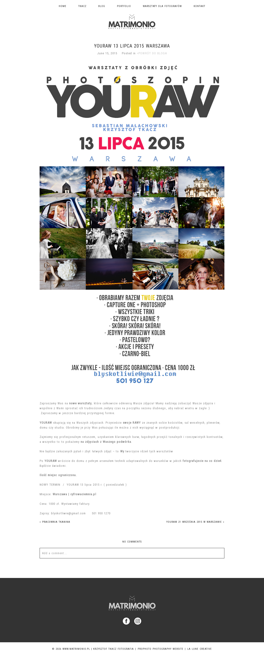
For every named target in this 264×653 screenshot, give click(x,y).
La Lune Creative (199, 648)
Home (62, 6)
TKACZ (82, 6)
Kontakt (199, 6)
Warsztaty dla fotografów (162, 6)
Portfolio (124, 6)
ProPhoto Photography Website (160, 648)
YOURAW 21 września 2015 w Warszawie (195, 521)
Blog (101, 6)
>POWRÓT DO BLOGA (152, 53)
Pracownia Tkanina (55, 521)
